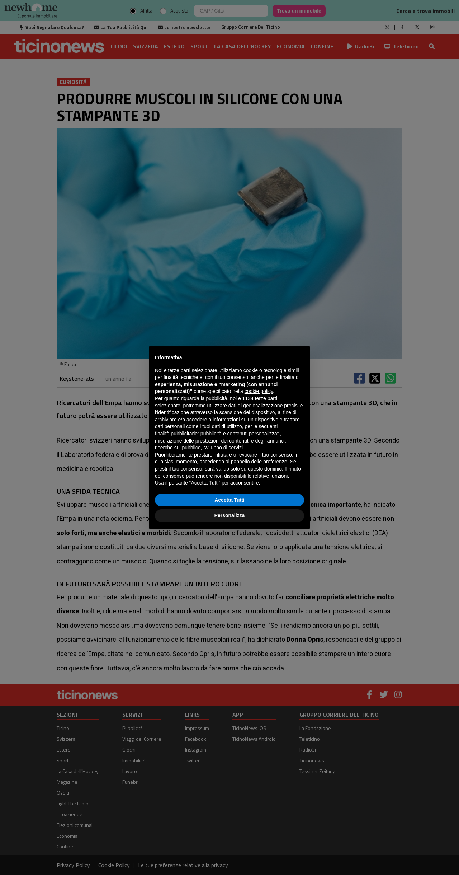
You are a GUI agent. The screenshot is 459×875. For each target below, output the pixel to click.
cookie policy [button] (259, 391)
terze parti (266, 398)
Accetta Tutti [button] (229, 500)
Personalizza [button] (229, 515)
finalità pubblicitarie (176, 433)
